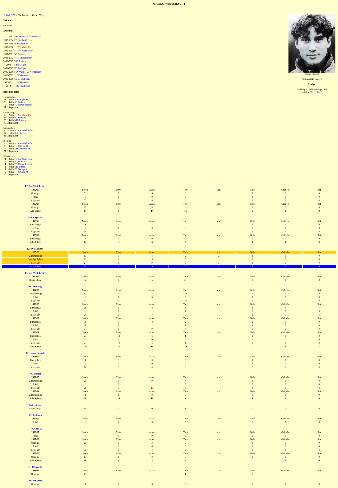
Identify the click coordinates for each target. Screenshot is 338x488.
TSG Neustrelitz (22, 86)
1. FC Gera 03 (21, 75)
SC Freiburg (20, 54)
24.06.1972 (9, 15)
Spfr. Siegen (20, 64)
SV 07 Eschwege (22, 79)
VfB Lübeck (20, 61)
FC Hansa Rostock (23, 57)
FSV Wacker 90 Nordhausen (27, 36)
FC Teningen (20, 68)
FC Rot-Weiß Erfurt (23, 40)
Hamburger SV (21, 43)
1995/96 (35, 252)
